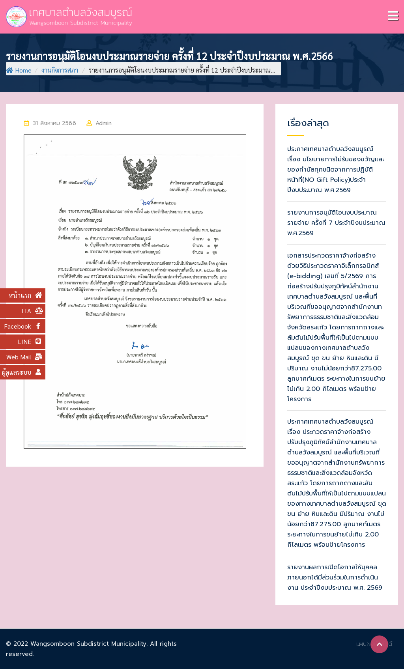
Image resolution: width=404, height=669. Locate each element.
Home (19, 70)
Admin (103, 123)
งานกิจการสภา (59, 70)
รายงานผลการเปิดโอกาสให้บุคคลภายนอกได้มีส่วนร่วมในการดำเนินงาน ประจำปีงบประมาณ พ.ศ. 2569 (334, 577)
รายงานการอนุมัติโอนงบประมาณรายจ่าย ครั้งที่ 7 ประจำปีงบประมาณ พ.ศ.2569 (336, 223)
